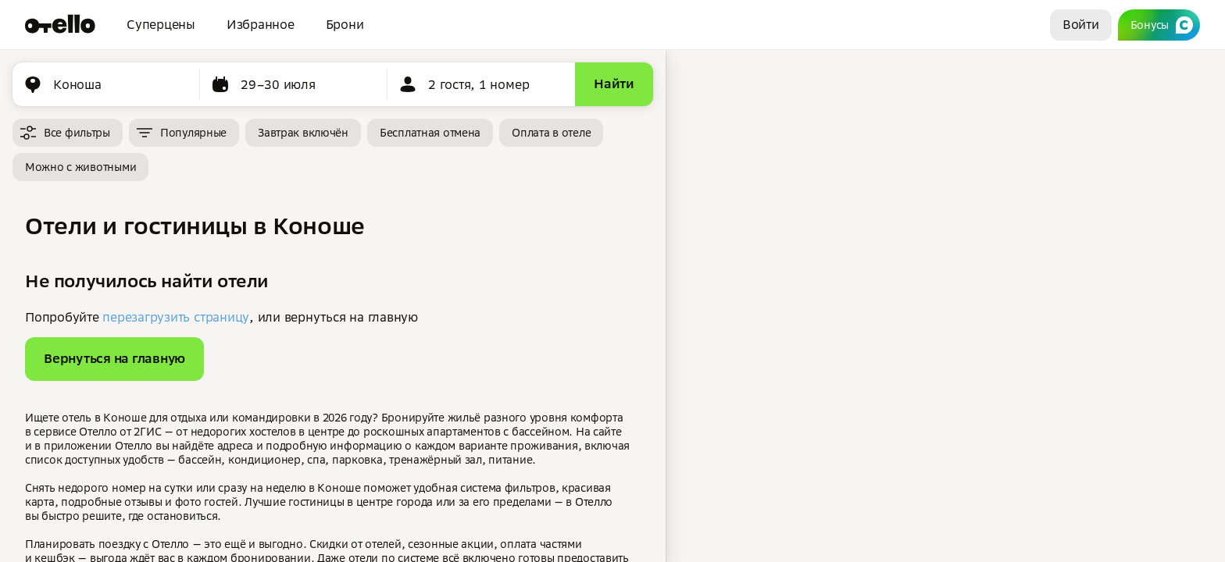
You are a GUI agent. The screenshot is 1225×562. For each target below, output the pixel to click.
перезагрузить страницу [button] (175, 317)
